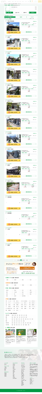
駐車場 (22, 383)
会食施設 (22, 385)
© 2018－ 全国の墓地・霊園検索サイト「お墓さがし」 (21, 392)
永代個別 (22, 380)
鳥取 (12, 324)
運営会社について (32, 380)
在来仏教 (14, 379)
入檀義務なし (22, 377)
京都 (16, 322)
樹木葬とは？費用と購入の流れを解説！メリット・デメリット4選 (34, 375)
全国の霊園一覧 (9, 1)
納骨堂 (18, 1)
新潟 (23, 320)
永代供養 (15, 1)
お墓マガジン (23, 1)
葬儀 (28, 1)
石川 (30, 320)
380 (27, 262)
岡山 (16, 324)
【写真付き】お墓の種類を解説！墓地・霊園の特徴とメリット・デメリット (34, 369)
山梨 (21, 320)
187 (24, 262)
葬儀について (31, 385)
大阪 (12, 322)
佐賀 (14, 326)
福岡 (12, 326)
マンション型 (22, 381)
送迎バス (22, 387)
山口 (21, 324)
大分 (21, 326)
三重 (19, 320)
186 (22, 262)
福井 (32, 320)
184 (19, 262)
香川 (25, 324)
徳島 (23, 324)
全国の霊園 (9, 3)
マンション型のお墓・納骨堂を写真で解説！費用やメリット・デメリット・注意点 (34, 373)
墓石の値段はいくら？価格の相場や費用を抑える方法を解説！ (34, 371)
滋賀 (19, 322)
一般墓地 (13, 1)
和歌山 (24, 322)
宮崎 (23, 326)
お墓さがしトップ (6, 3)
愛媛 (27, 324)
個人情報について (32, 382)
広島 (19, 324)
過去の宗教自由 (14, 380)
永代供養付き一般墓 (23, 382)
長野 (25, 320)
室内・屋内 (22, 376)
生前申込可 (22, 378)
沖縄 (28, 326)
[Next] (19, 26)
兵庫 (14, 322)
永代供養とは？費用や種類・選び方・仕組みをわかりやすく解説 (34, 377)
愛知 (12, 320)
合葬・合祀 (22, 379)
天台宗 (13, 376)
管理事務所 (22, 386)
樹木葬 (20, 1)
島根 (14, 324)
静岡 (16, 320)
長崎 (16, 326)
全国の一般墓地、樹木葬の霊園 (14, 3)
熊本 (19, 326)
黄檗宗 (13, 377)
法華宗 (13, 378)
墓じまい (26, 1)
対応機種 (31, 384)
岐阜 (14, 320)
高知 (30, 324)
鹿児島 (26, 326)
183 (18, 262)
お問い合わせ (31, 383)
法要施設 (22, 384)
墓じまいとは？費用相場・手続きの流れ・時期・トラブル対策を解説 (34, 367)
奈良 (21, 322)
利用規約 (31, 381)
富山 (27, 320)
